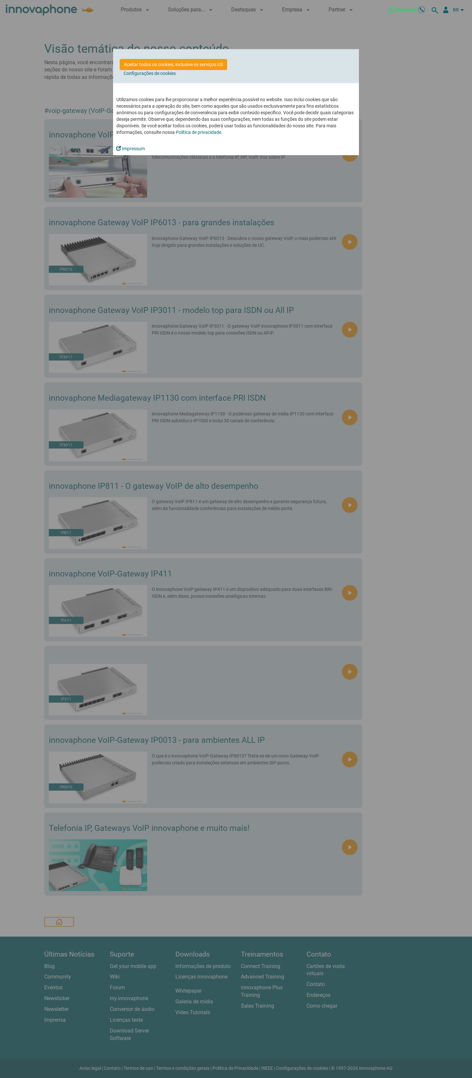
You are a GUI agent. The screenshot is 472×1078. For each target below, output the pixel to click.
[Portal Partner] (446, 10)
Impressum (130, 148)
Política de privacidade (198, 132)
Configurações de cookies (150, 73)
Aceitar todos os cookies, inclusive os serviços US (173, 64)
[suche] (436, 10)
